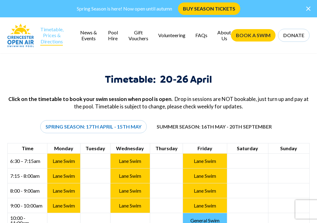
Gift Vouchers (138, 35)
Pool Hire (113, 35)
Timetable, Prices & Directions (51, 35)
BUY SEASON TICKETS (209, 8)
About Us (224, 35)
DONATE (293, 35)
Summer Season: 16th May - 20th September (214, 126)
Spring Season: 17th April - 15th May (93, 126)
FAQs (201, 35)
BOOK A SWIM (253, 35)
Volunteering (171, 35)
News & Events (88, 35)
